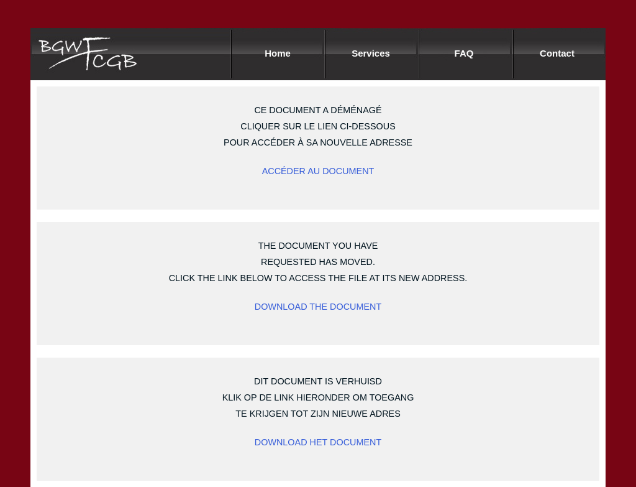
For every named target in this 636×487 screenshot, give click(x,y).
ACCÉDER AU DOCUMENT (318, 171)
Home (278, 53)
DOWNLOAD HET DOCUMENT (318, 442)
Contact (557, 53)
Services (371, 53)
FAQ (464, 53)
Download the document (318, 307)
